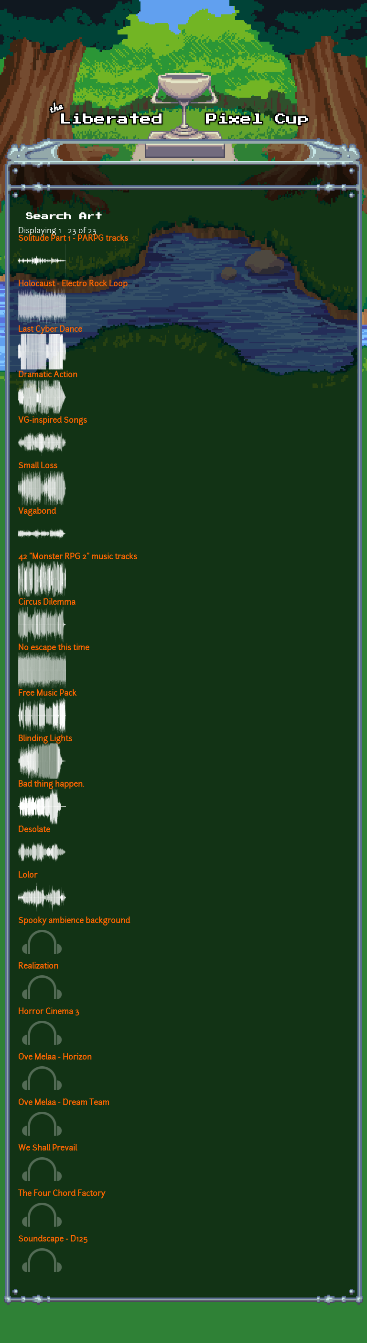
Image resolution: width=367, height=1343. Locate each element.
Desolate (34, 830)
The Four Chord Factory (61, 1194)
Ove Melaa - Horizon (55, 1057)
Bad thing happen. (51, 785)
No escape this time (53, 648)
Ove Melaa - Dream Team (63, 1103)
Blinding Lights (45, 739)
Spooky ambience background (74, 921)
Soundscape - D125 (52, 1239)
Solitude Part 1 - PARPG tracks (73, 239)
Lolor (27, 876)
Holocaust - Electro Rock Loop (73, 284)
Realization (38, 967)
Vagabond (37, 512)
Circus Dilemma (47, 603)
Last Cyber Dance (50, 330)
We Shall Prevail (47, 1148)
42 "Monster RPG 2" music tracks (77, 557)
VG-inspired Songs (52, 421)
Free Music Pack (47, 694)
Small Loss (37, 466)
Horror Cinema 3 (48, 1012)
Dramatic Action (47, 375)
